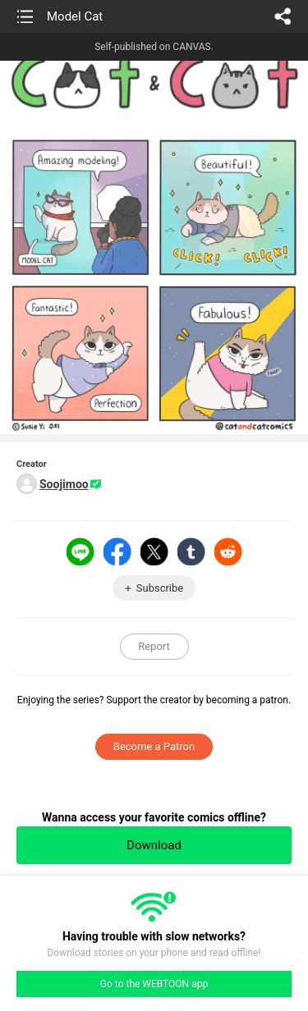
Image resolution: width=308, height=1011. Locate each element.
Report (154, 646)
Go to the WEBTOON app (154, 984)
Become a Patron (154, 746)
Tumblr (191, 551)
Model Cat (75, 16)
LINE (80, 551)
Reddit (228, 551)
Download (154, 845)
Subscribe (159, 588)
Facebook (117, 551)
